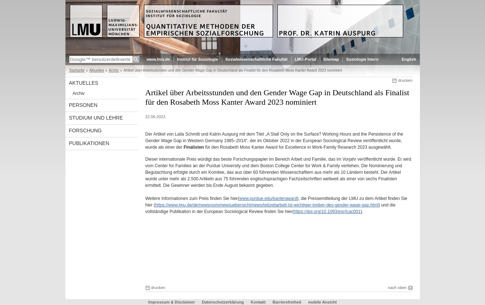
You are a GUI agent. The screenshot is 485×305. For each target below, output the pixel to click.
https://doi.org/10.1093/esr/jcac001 (327, 211)
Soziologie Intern (362, 59)
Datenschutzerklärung (223, 302)
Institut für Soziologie (197, 59)
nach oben (397, 287)
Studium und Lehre (96, 118)
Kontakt (258, 302)
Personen (83, 105)
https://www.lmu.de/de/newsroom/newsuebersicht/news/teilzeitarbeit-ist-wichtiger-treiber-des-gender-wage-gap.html (266, 205)
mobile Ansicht (322, 302)
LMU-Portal (305, 59)
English (409, 59)
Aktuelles (96, 70)
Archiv (114, 70)
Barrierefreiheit (287, 302)
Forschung (85, 130)
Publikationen (89, 143)
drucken (405, 80)
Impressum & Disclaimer (171, 302)
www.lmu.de (158, 59)
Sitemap (331, 59)
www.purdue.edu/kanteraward (268, 198)
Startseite (77, 70)
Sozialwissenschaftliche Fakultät (256, 59)
